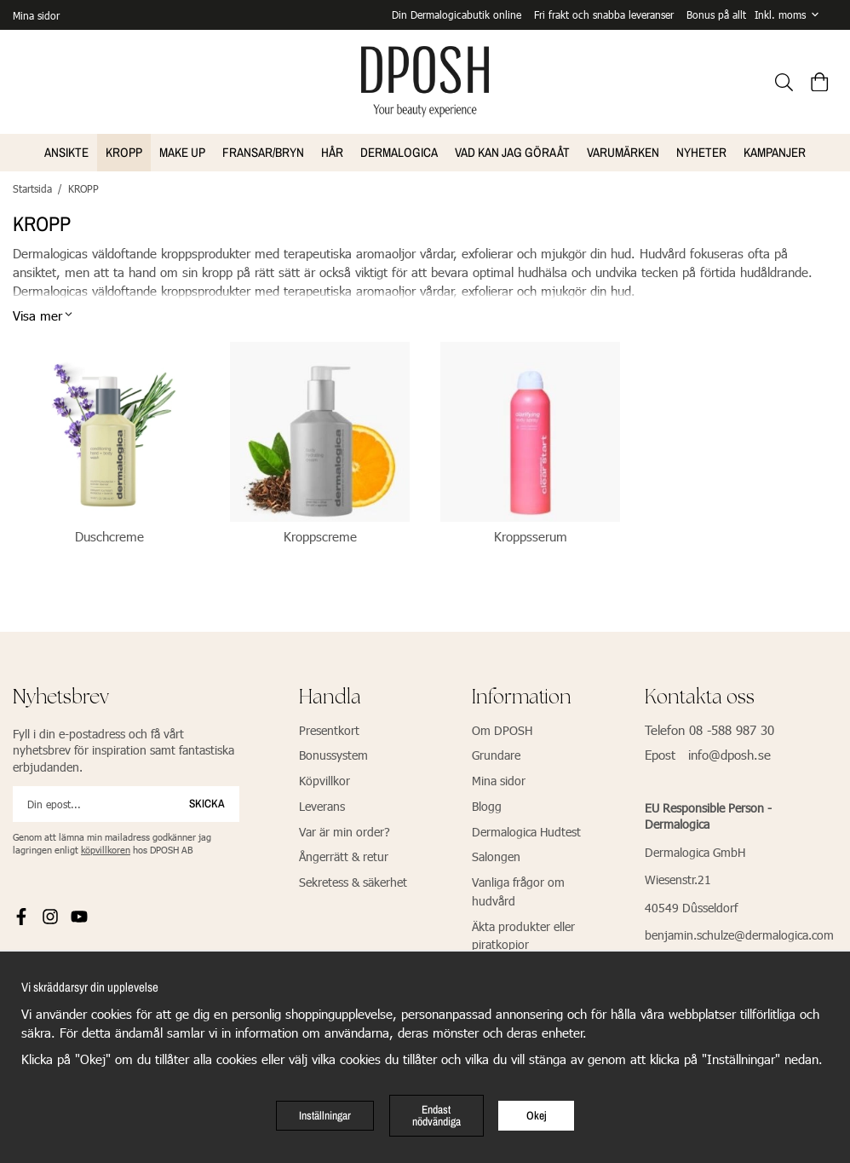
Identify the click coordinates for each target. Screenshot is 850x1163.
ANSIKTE (66, 150)
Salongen (496, 855)
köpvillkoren (105, 847)
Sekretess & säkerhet (353, 880)
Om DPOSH (502, 728)
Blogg (487, 804)
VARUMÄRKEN (623, 150)
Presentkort (329, 728)
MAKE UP (182, 150)
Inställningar (325, 1115)
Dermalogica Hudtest (526, 830)
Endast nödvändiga (436, 1115)
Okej (536, 1115)
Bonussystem (333, 753)
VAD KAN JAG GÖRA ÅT (512, 150)
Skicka (207, 801)
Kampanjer (775, 150)
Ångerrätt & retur (343, 855)
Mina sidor (36, 14)
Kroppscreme (320, 534)
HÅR (332, 150)
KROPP (124, 150)
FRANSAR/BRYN (263, 150)
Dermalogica (399, 150)
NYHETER (701, 150)
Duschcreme (109, 534)
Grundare (496, 753)
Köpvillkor (324, 779)
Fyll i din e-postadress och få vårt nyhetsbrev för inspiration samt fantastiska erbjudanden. (123, 748)
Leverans (322, 804)
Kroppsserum (530, 534)
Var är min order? (344, 830)
